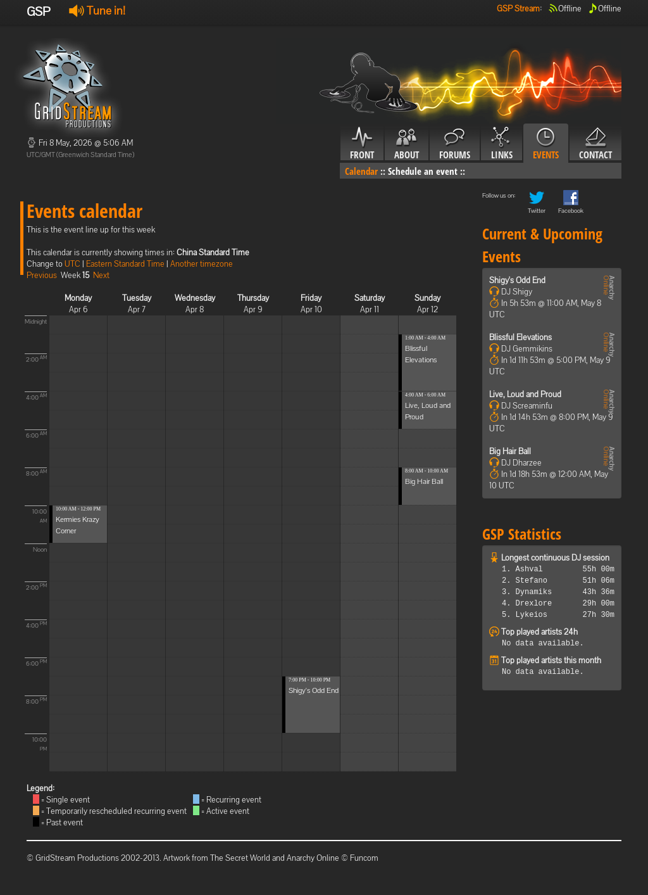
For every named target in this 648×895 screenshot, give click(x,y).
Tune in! (97, 10)
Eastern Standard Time (125, 263)
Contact (595, 144)
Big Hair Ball (424, 481)
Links (501, 144)
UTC (72, 263)
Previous (42, 275)
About (406, 144)
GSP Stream (518, 8)
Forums (454, 144)
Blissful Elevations (520, 337)
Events (546, 144)
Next (101, 275)
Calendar (361, 171)
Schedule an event (423, 171)
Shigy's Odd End (314, 690)
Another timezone (201, 263)
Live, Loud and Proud (525, 394)
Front (362, 144)
